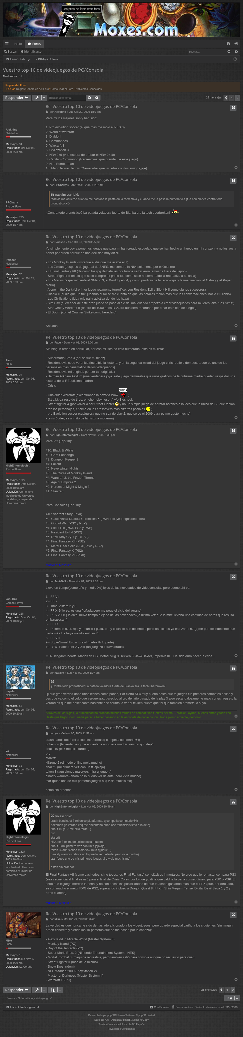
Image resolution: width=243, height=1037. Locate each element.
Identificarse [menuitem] (237, 44)
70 (20, 274)
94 (20, 144)
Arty (107, 1020)
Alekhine (11, 129)
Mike (9, 940)
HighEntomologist (18, 465)
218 (21, 613)
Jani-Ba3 (11, 599)
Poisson (11, 259)
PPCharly (12, 202)
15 (20, 955)
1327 (22, 480)
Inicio (18, 43)
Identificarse (33, 51)
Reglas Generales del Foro (32, 88)
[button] (226, 98)
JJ (20, 76)
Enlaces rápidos (8, 44)
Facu (9, 360)
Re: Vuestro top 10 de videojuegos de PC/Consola (91, 106)
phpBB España (136, 1024)
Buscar (12, 51)
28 (20, 374)
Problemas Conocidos (88, 88)
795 (21, 217)
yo (7, 751)
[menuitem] (228, 44)
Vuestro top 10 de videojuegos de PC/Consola (53, 70)
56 (20, 706)
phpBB (111, 1015)
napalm (11, 691)
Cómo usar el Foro (61, 88)
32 (20, 765)
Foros (36, 43)
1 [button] (232, 97)
